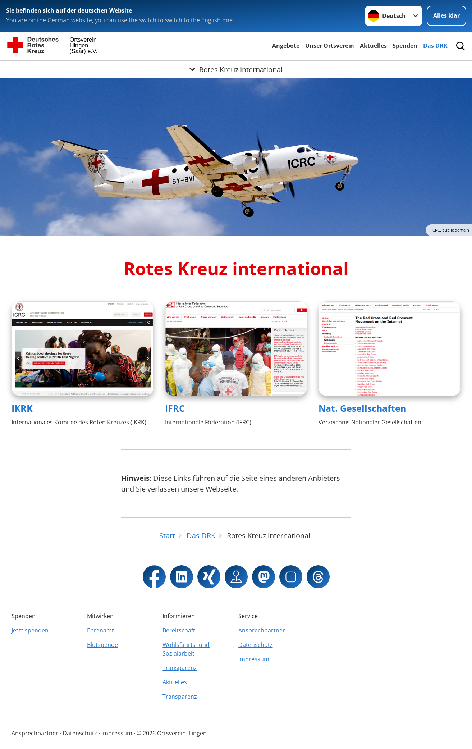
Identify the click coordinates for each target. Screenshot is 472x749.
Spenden (405, 46)
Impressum (253, 659)
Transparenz (179, 668)
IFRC (175, 408)
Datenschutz (255, 645)
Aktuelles (373, 46)
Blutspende (102, 645)
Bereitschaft (178, 630)
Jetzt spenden (30, 630)
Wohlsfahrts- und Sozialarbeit (186, 649)
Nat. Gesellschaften (362, 408)
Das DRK (435, 46)
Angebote (285, 46)
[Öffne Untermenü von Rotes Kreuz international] (236, 69)
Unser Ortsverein (329, 46)
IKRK (22, 408)
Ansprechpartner (261, 630)
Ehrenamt (100, 630)
